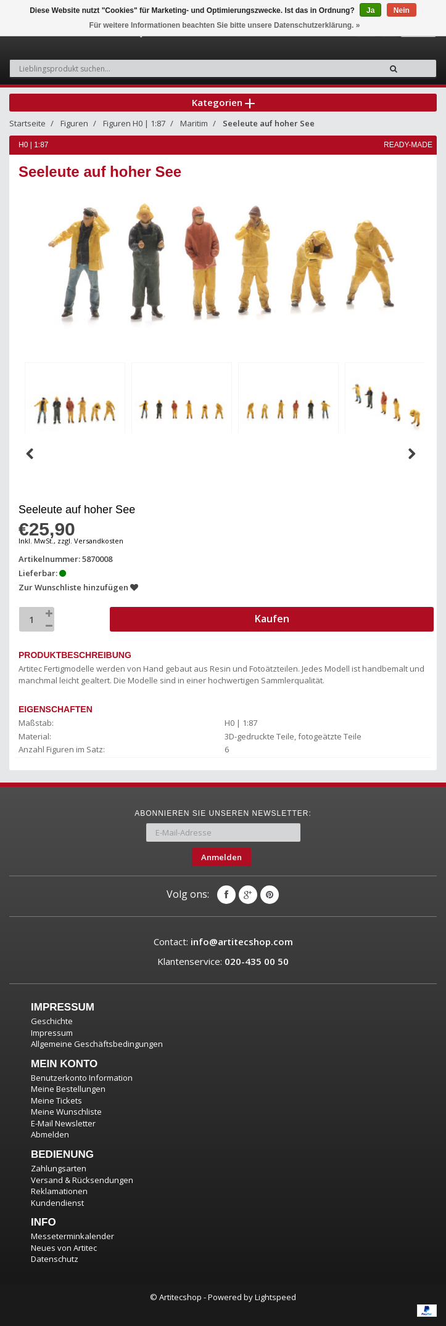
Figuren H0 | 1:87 (134, 123)
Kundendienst (57, 1202)
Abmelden (50, 1134)
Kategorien (223, 102)
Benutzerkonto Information (82, 1077)
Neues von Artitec (64, 1247)
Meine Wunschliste (66, 1111)
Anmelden (221, 857)
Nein (402, 10)
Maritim (194, 123)
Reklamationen (59, 1191)
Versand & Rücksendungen (82, 1180)
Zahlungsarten (58, 1168)
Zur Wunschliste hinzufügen (78, 587)
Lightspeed (275, 1297)
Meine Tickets (56, 1100)
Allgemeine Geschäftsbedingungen (97, 1043)
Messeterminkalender (72, 1236)
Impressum (52, 1032)
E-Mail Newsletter (63, 1123)
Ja (370, 10)
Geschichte (52, 1021)
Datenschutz (54, 1258)
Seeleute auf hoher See (269, 123)
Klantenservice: (223, 961)
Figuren (74, 123)
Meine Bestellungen (68, 1088)
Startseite (27, 123)
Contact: (223, 941)
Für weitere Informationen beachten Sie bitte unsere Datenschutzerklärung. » (224, 25)
